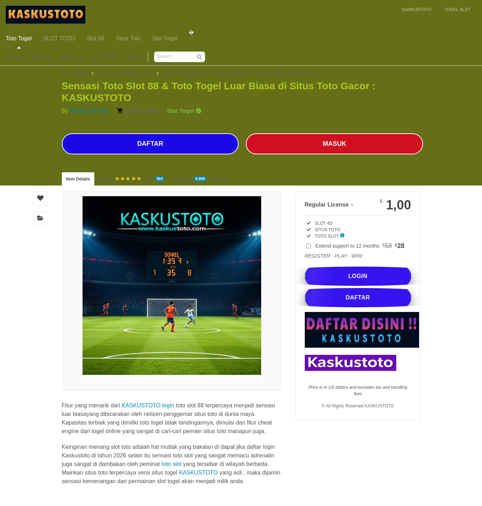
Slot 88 (95, 38)
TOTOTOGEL (105, 57)
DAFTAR (150, 143)
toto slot (172, 464)
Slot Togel (164, 38)
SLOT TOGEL (75, 73)
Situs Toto (128, 38)
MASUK (334, 143)
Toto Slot (133, 57)
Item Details (78, 179)
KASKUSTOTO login (148, 405)
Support (219, 178)
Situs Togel (41, 57)
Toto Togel (19, 38)
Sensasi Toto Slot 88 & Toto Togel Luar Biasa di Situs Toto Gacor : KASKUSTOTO (240, 73)
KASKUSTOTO (89, 111)
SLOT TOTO (59, 38)
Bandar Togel (72, 57)
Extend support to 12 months (360, 246)
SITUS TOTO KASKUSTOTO (125, 73)
